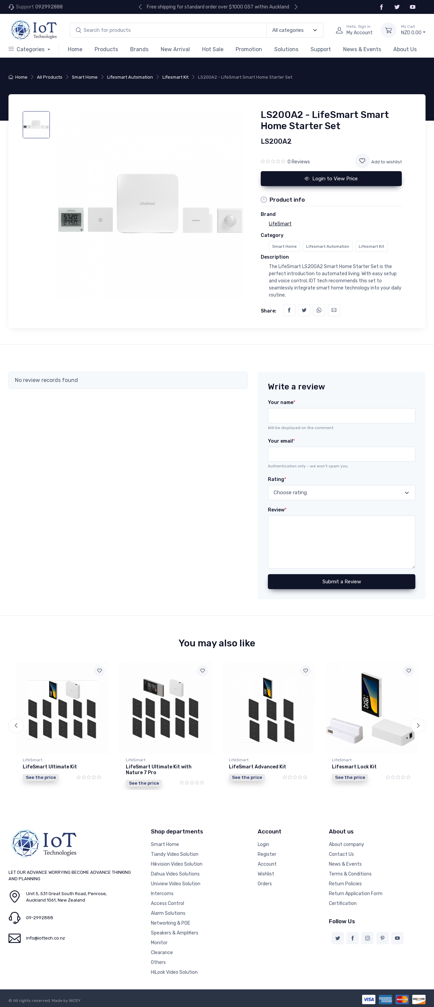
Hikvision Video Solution (176, 863)
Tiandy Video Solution (174, 854)
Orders (265, 883)
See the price (41, 777)
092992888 (49, 7)
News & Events (362, 49)
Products (106, 49)
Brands (139, 49)
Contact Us (341, 854)
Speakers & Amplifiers (174, 932)
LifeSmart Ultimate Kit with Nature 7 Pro (159, 770)
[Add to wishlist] (362, 161)
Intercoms (162, 893)
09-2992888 (39, 917)
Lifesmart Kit (175, 77)
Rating (277, 479)
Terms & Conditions (350, 873)
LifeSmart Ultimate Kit (50, 767)
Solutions (286, 49)
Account (267, 863)
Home (75, 49)
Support (321, 49)
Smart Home (85, 77)
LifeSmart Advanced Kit (257, 767)
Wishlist (266, 873)
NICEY (74, 1000)
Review (277, 510)
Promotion (249, 49)
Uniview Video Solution (175, 883)
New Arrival (175, 49)
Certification (343, 903)
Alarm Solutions (168, 912)
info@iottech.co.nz (45, 937)
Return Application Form (355, 893)
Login (263, 844)
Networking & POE (170, 922)
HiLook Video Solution (174, 971)
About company (346, 844)
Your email (281, 441)
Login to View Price (331, 179)
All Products (49, 77)
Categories (27, 49)
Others (158, 962)
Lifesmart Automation (130, 77)
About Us (405, 49)
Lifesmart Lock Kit (354, 767)
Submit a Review (341, 582)
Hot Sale (212, 49)
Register (267, 854)
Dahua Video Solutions (175, 873)
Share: (268, 311)
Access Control (167, 903)
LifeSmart (32, 760)
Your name (281, 402)
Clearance (162, 952)
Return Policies (345, 883)
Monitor (159, 942)
